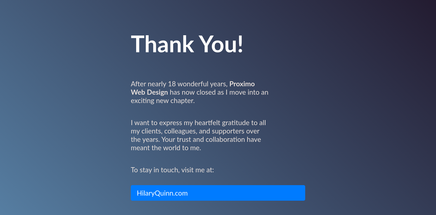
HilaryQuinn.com (162, 193)
